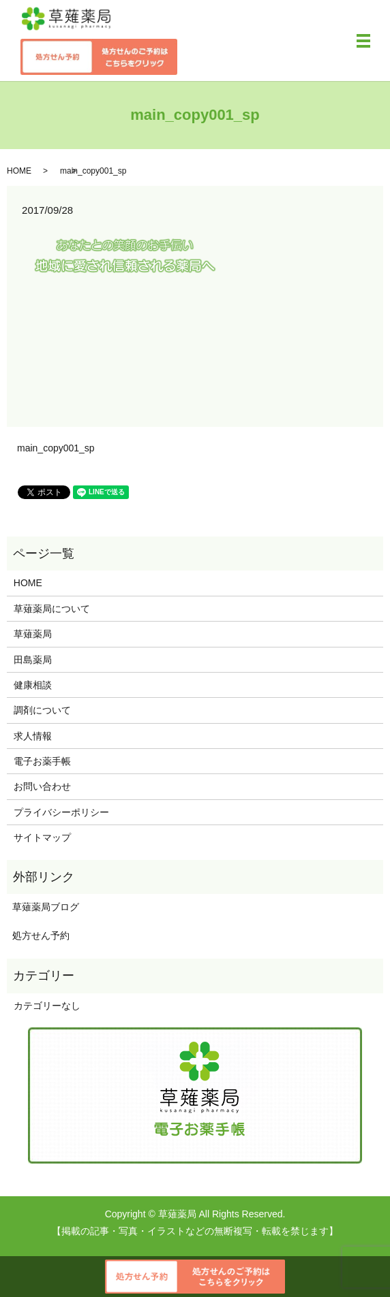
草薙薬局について (52, 608)
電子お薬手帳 (42, 761)
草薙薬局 (33, 633)
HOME (19, 171)
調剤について (42, 710)
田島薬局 (33, 659)
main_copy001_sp (56, 448)
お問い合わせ (42, 786)
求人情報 (33, 736)
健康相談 (33, 684)
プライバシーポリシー (61, 812)
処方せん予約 (38, 935)
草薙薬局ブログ (43, 906)
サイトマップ (42, 837)
